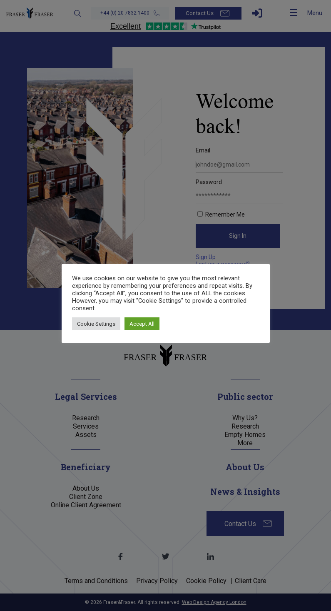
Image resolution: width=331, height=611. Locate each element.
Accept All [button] (141, 324)
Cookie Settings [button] (96, 324)
